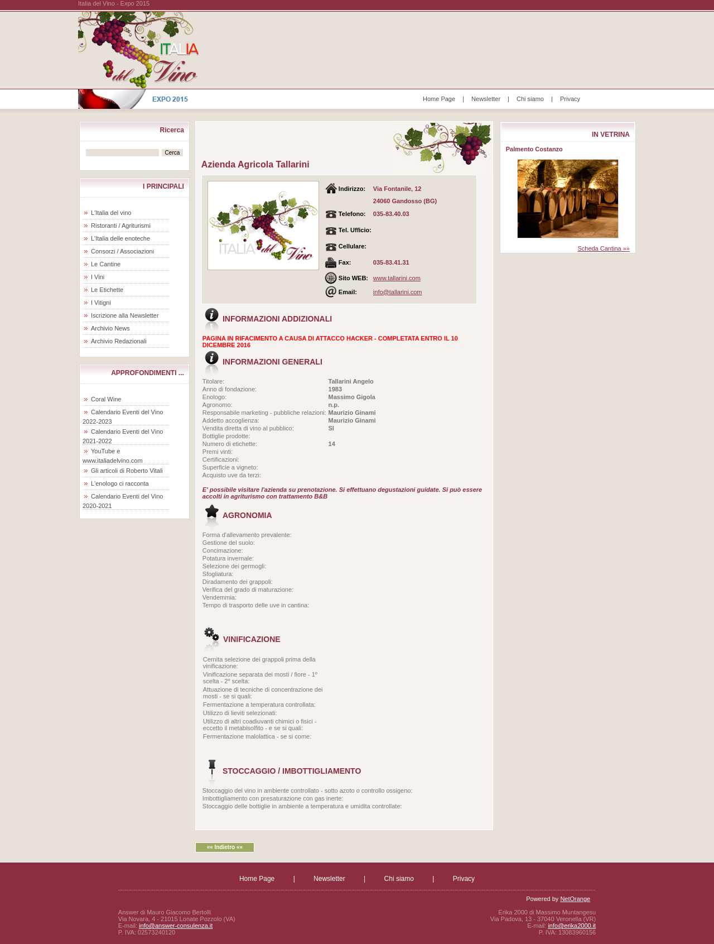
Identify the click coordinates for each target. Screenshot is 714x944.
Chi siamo (530, 98)
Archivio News (110, 328)
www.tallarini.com (397, 278)
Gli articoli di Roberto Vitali (127, 470)
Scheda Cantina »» (603, 248)
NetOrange (575, 898)
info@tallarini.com (397, 292)
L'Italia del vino (111, 212)
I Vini (97, 277)
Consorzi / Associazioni (122, 251)
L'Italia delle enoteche (120, 238)
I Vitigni (101, 302)
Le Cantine (105, 264)
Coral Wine (106, 399)
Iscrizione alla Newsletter (125, 315)
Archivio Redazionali (119, 341)
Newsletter (485, 98)
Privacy (570, 98)
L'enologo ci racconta (120, 483)
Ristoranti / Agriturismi (121, 225)
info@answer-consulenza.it (176, 925)
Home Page (439, 98)
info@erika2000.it (572, 925)
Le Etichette (107, 289)
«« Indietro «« (225, 847)
